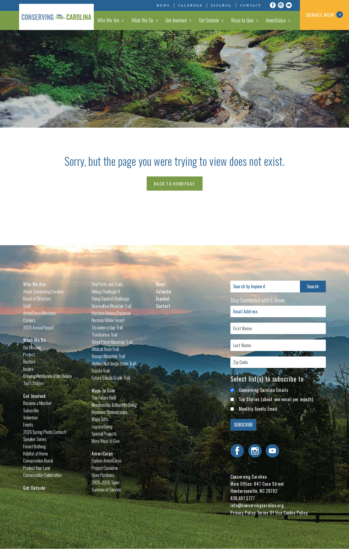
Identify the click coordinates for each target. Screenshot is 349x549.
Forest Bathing (34, 446)
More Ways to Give (105, 441)
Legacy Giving (102, 426)
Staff (27, 306)
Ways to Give (245, 20)
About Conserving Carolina (43, 291)
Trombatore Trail (104, 334)
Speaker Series (34, 439)
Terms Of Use (269, 512)
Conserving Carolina (60, 15)
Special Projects (104, 433)
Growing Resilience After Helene (47, 376)
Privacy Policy (243, 512)
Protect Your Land (36, 468)
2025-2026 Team (105, 482)
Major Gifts (100, 419)
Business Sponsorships (110, 412)
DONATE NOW (324, 14)
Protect (29, 354)
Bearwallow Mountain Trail (111, 306)
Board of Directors (37, 298)
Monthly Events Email (258, 409)
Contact (250, 5)
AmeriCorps (277, 20)
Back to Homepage (174, 184)
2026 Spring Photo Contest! (44, 432)
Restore (29, 361)
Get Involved (183, 20)
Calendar (190, 5)
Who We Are (120, 20)
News (163, 5)
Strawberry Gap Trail (107, 327)
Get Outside (214, 20)
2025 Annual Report (38, 327)
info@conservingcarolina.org (257, 505)
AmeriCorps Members (39, 313)
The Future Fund (104, 397)
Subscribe (31, 410)
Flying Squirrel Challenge (110, 298)
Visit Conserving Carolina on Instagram (281, 5)
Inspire (28, 369)
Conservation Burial (38, 460)
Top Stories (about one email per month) (276, 399)
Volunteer (30, 417)
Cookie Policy (296, 512)
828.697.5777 (242, 498)
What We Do (152, 20)
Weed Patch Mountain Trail (112, 342)
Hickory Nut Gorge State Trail (114, 363)
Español (221, 5)
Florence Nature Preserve (111, 313)
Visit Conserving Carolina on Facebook (273, 5)
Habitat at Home (35, 453)
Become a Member (37, 403)
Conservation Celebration (42, 475)
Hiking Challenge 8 (106, 291)
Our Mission (32, 347)
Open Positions (103, 475)
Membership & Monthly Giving (114, 405)
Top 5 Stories (33, 383)
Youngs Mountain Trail (108, 356)
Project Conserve (105, 468)
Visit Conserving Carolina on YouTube (289, 5)
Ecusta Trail (100, 370)
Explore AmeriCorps (106, 460)
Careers (29, 320)
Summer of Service (106, 489)
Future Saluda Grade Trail (111, 377)
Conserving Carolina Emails (263, 390)
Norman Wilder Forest (108, 320)
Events (28, 424)
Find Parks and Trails (107, 284)
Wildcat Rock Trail (105, 349)
